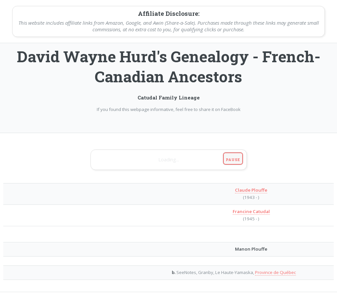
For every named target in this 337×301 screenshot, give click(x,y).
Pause (233, 159)
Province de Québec (275, 272)
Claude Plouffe (251, 190)
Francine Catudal (251, 211)
